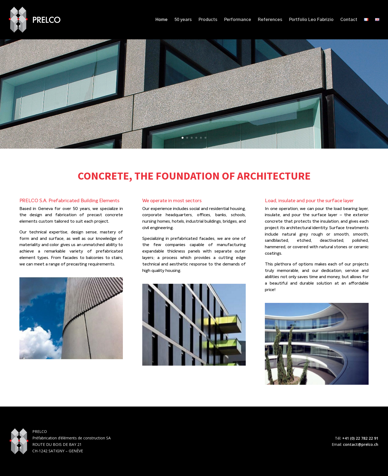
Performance (237, 20)
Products (208, 20)
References (270, 20)
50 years (183, 20)
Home (161, 20)
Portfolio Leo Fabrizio (311, 20)
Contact (348, 20)
